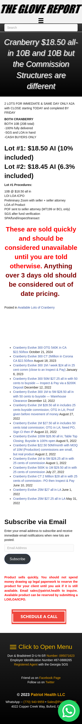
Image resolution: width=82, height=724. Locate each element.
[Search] (41, 27)
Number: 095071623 (61, 655)
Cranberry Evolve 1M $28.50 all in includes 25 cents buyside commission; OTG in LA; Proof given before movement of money (44, 409)
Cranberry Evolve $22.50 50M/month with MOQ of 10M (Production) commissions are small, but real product (45, 449)
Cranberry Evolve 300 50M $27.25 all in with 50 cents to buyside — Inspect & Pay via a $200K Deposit (45, 383)
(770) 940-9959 (33, 702)
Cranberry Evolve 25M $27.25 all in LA (39, 498)
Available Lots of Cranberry (36, 307)
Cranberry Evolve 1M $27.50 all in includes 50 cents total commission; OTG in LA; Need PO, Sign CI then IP (44, 427)
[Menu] (41, 20)
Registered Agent (25, 664)
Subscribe (17, 559)
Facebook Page (50, 678)
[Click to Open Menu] (41, 647)
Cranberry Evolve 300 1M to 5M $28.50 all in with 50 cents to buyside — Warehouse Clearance (43, 396)
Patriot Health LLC (48, 694)
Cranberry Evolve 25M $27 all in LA (37, 489)
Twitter (49, 682)
